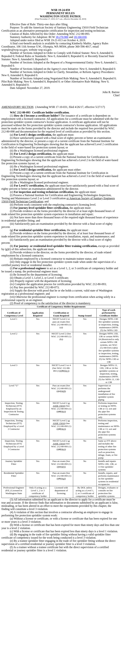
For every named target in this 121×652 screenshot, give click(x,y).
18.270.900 (62, 37)
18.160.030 (80, 37)
